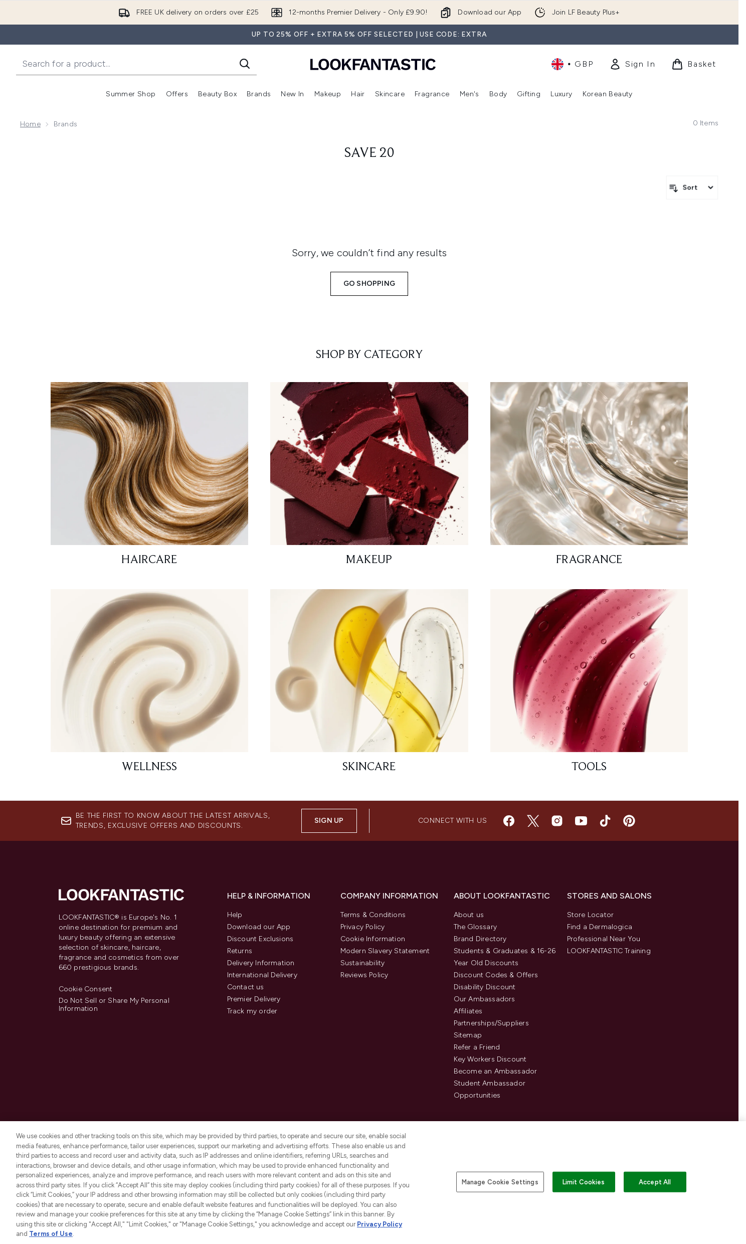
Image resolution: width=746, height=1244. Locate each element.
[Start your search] (136, 64)
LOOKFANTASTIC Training (609, 951)
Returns (239, 951)
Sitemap (468, 1035)
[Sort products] (692, 187)
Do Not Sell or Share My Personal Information (114, 1005)
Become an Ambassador (495, 1071)
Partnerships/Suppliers (491, 1023)
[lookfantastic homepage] (373, 64)
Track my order (252, 1011)
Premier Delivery (254, 999)
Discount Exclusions (260, 939)
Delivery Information (261, 963)
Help (235, 915)
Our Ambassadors (484, 999)
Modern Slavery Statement (385, 951)
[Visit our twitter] (533, 821)
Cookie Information (373, 939)
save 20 (369, 153)
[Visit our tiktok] (605, 821)
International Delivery (262, 975)
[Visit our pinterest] (629, 821)
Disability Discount (485, 987)
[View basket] (693, 64)
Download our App (259, 927)
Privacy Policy (362, 927)
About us (469, 915)
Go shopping (369, 283)
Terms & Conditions (373, 915)
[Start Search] (245, 64)
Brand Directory (480, 939)
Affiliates (468, 1011)
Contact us (245, 987)
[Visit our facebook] (509, 821)
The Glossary (475, 927)
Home (30, 124)
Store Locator (590, 915)
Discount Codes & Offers (496, 975)
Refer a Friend (477, 1047)
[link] (632, 64)
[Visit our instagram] (557, 821)
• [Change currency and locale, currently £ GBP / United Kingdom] (572, 64)
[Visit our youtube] (581, 821)
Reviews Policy (364, 975)
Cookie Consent (86, 989)
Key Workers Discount (490, 1059)
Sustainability (362, 963)
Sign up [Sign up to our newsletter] (328, 820)
